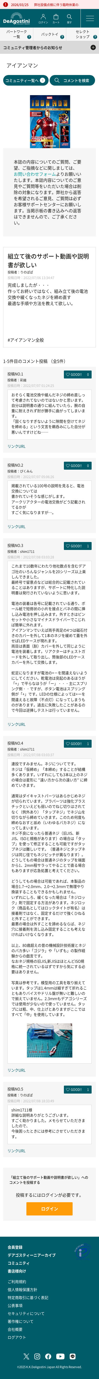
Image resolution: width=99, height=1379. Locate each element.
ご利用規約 (17, 1281)
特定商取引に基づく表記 (28, 1297)
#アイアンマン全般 (26, 340)
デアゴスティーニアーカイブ (32, 1255)
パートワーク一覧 (16, 34)
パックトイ (49, 34)
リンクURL (16, 446)
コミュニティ (19, 1263)
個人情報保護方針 (22, 1289)
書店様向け (17, 1271)
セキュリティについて (26, 1313)
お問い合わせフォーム (35, 174)
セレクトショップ (82, 34)
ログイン (49, 1208)
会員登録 (15, 1247)
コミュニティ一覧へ (22, 80)
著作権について (21, 1321)
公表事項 (15, 1305)
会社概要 (15, 1329)
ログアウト (17, 1337)
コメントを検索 (76, 80)
